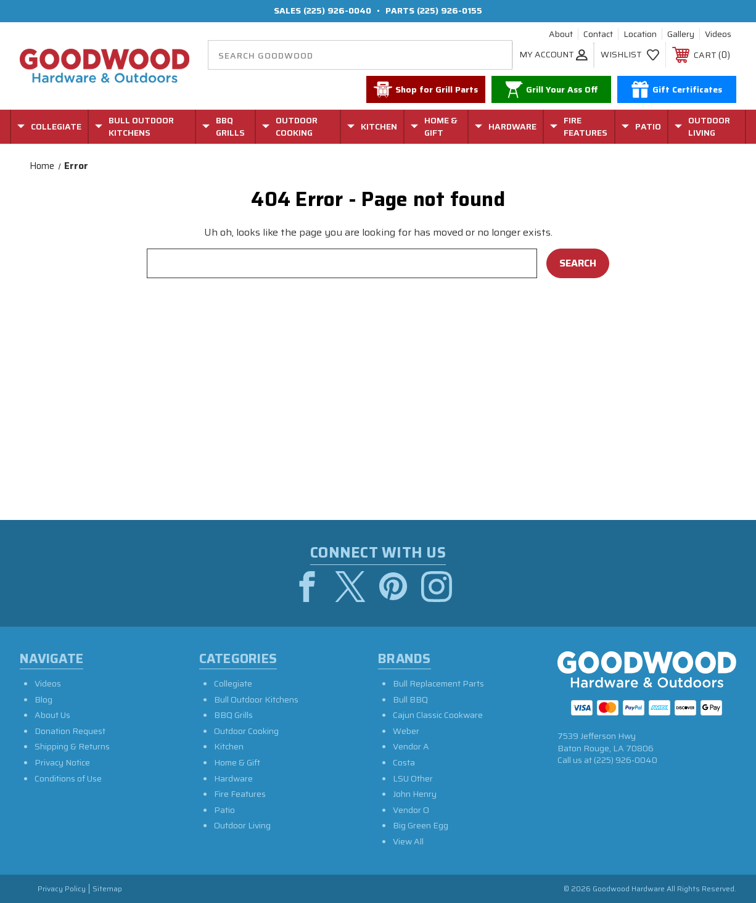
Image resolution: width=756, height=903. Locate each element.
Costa (404, 762)
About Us (52, 715)
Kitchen (229, 746)
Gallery (680, 34)
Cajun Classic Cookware (438, 715)
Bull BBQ (410, 699)
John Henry (415, 794)
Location (640, 34)
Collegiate (233, 683)
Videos (718, 34)
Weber (406, 731)
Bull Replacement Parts (438, 683)
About (561, 34)
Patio (224, 810)
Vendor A (411, 746)
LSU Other (413, 778)
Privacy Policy (62, 889)
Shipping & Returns (72, 746)
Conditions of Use (68, 778)
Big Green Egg (420, 825)
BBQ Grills (233, 715)
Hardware (233, 778)
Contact (598, 34)
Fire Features (240, 794)
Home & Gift (237, 762)
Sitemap (107, 889)
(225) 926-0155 (449, 10)
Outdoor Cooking (246, 731)
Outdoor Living (242, 825)
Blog (43, 699)
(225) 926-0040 (337, 10)
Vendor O (411, 810)
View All (408, 841)
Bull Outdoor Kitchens (256, 699)
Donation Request (70, 731)
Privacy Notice (62, 762)
